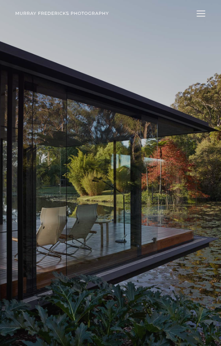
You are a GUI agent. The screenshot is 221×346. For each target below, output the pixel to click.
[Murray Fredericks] (62, 13)
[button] (201, 13)
